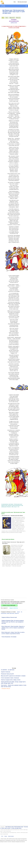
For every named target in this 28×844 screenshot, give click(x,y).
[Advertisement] (13, 581)
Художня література (5, 671)
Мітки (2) (18, 17)
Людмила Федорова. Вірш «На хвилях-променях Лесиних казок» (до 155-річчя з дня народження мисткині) (13, 622)
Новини (5, 836)
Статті (2, 836)
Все (3, 17)
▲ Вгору (3, 6)
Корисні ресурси (11, 836)
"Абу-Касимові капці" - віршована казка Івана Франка (12, 515)
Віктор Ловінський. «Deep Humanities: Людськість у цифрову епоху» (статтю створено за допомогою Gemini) (13, 628)
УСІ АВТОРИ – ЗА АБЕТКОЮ (7, 669)
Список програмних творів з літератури (10, 677)
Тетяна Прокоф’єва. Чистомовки (9, 636)
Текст (7, 17)
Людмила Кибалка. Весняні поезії (9, 617)
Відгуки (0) (12, 17)
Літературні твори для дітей (7, 673)
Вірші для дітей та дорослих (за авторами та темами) (13, 675)
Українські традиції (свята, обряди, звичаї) (10, 679)
